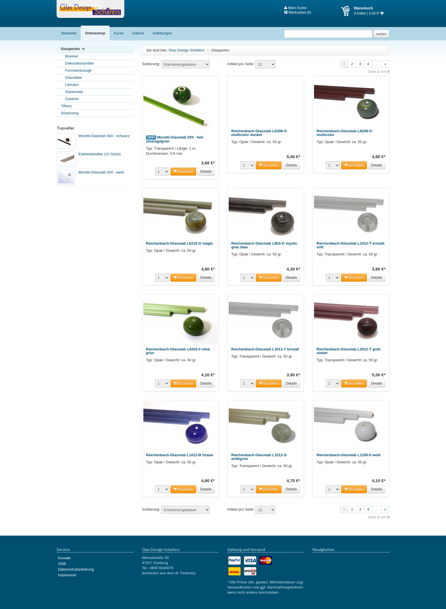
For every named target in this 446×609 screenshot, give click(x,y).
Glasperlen (73, 49)
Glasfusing (69, 113)
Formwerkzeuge (78, 70)
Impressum (67, 575)
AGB (62, 563)
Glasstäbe (73, 77)
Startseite (69, 33)
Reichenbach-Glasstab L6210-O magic (179, 243)
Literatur (72, 84)
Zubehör (72, 99)
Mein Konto (295, 8)
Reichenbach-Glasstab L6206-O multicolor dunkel (259, 133)
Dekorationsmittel (79, 63)
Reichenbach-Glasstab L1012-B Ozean (179, 455)
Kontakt (64, 558)
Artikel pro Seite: (240, 64)
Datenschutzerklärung (76, 569)
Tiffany (66, 106)
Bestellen (183, 171)
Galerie (138, 33)
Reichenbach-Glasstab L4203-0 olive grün (178, 351)
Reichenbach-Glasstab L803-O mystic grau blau (264, 245)
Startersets (74, 92)
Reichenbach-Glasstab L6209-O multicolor (344, 133)
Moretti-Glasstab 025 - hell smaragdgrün (174, 139)
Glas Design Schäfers (90, 10)
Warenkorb (347, 11)
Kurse (118, 33)
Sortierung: (151, 64)
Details (206, 171)
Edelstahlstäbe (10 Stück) (100, 154)
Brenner (71, 56)
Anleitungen (162, 33)
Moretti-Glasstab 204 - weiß (101, 172)
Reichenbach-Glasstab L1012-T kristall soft (350, 245)
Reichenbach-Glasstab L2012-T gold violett (348, 351)
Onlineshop (95, 33)
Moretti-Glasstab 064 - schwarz (104, 136)
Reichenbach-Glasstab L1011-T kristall (265, 349)
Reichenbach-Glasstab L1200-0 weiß (349, 455)
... (376, 64)
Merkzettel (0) (297, 12)
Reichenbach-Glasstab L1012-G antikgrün (259, 457)
